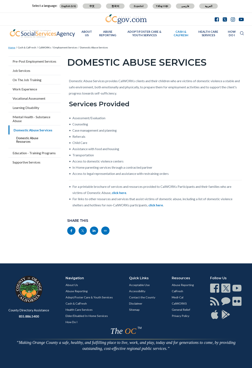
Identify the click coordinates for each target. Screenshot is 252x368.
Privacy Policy (180, 316)
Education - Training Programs (34, 153)
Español (139, 6)
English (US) (68, 6)
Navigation (75, 278)
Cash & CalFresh (181, 33)
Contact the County (142, 297)
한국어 (115, 6)
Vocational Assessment (29, 98)
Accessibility (137, 291)
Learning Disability (26, 108)
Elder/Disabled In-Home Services (87, 316)
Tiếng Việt (162, 6)
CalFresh (177, 291)
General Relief (181, 309)
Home (11, 47)
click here (119, 193)
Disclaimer (135, 303)
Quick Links (139, 278)
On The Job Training (27, 80)
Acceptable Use (139, 285)
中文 (92, 6)
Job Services (21, 70)
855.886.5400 (29, 316)
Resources (181, 278)
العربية (208, 6)
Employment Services (65, 47)
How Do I (232, 33)
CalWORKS (179, 303)
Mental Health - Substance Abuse (31, 119)
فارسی (185, 6)
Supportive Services (26, 162)
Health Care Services (208, 33)
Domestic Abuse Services (94, 47)
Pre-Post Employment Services (34, 61)
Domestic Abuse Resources (27, 139)
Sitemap (134, 309)
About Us (86, 33)
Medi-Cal (177, 297)
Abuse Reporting (107, 33)
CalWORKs (45, 47)
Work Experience (25, 89)
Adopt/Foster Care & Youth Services (144, 33)
